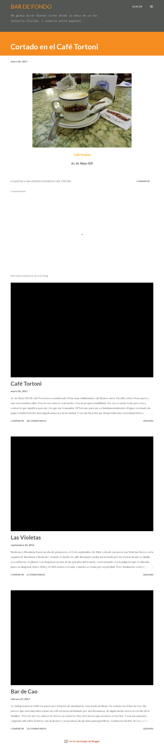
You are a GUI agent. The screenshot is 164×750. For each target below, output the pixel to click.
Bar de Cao (24, 691)
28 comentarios (36, 420)
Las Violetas (26, 537)
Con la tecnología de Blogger (82, 741)
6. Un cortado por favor (39, 181)
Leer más (148, 420)
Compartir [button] (143, 181)
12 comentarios (36, 728)
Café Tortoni (63, 181)
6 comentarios (36, 574)
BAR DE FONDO (31, 6)
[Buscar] (137, 6)
